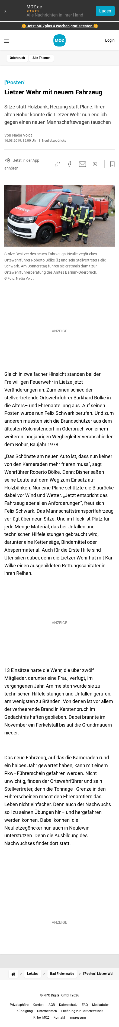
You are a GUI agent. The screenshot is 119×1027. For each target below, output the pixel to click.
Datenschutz (68, 1005)
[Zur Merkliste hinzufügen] (111, 164)
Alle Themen (41, 58)
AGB (52, 1005)
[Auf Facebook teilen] (69, 164)
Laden (105, 11)
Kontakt (59, 1017)
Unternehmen (47, 1011)
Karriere (38, 1005)
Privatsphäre (19, 1005)
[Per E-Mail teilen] (82, 164)
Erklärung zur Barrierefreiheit (82, 1011)
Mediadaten (101, 1005)
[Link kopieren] (57, 164)
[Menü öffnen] (6, 41)
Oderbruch (17, 58)
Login (110, 40)
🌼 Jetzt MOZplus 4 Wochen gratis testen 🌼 (59, 26)
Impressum (77, 1017)
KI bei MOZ (41, 1017)
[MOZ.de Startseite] (59, 40)
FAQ (85, 1005)
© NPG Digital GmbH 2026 (59, 995)
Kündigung (25, 1011)
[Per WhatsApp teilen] (95, 164)
